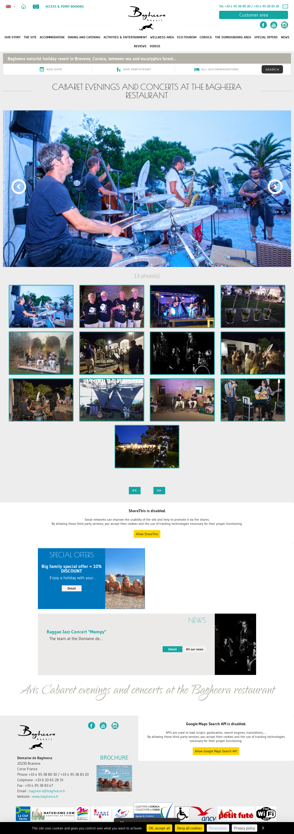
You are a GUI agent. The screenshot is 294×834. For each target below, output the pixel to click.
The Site (30, 37)
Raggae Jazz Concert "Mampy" (76, 632)
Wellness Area (162, 37)
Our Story (13, 37)
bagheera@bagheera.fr (47, 791)
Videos (155, 46)
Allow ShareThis (147, 534)
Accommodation (52, 37)
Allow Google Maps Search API (216, 751)
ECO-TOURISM (186, 37)
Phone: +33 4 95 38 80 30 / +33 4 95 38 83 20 (53, 774)
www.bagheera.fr (45, 796)
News (285, 37)
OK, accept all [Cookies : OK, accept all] (159, 828)
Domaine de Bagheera (34, 757)
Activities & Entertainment (125, 37)
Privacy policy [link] (244, 828)
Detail (72, 588)
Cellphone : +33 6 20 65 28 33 (40, 780)
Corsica (206, 37)
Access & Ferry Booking (64, 6)
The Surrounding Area (233, 37)
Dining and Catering (84, 37)
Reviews (140, 46)
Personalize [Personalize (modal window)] (218, 828)
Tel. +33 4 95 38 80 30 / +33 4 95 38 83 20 (249, 6)
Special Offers (266, 37)
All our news (194, 649)
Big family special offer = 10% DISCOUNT (72, 569)
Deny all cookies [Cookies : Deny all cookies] (189, 828)
